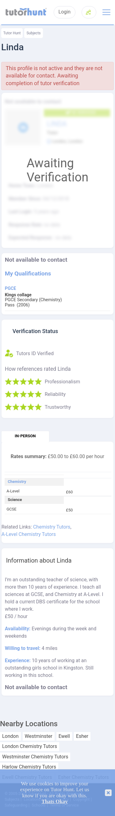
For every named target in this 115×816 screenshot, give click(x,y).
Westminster (38, 736)
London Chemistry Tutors (29, 746)
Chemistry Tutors (51, 527)
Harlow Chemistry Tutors (29, 767)
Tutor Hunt (12, 33)
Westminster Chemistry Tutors (35, 757)
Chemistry (17, 482)
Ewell (64, 736)
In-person (25, 436)
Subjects (33, 33)
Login (65, 12)
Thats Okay (54, 801)
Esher (82, 736)
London (10, 736)
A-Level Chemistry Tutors (29, 534)
